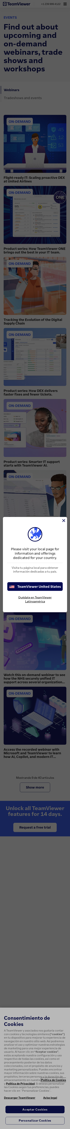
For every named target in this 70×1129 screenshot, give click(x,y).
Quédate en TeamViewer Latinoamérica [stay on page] (35, 599)
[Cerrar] (63, 520)
